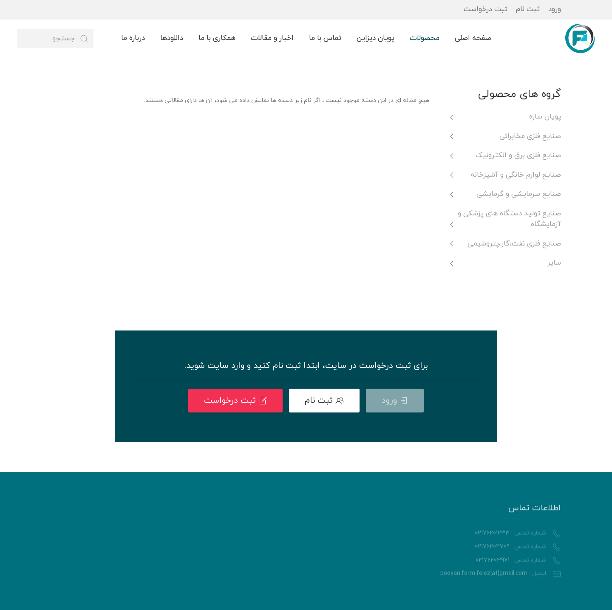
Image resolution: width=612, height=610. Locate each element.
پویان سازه (545, 117)
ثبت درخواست (485, 9)
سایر (554, 263)
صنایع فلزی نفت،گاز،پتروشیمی (514, 244)
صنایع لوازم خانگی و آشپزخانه (515, 175)
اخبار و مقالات (272, 38)
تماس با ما (325, 38)
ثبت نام (528, 9)
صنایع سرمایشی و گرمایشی (518, 194)
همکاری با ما (216, 38)
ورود (554, 9)
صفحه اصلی (473, 38)
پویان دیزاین (375, 38)
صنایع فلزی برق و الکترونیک (518, 155)
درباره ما (133, 38)
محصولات (424, 38)
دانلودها (171, 38)
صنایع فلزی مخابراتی (530, 136)
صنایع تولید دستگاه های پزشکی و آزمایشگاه (509, 219)
